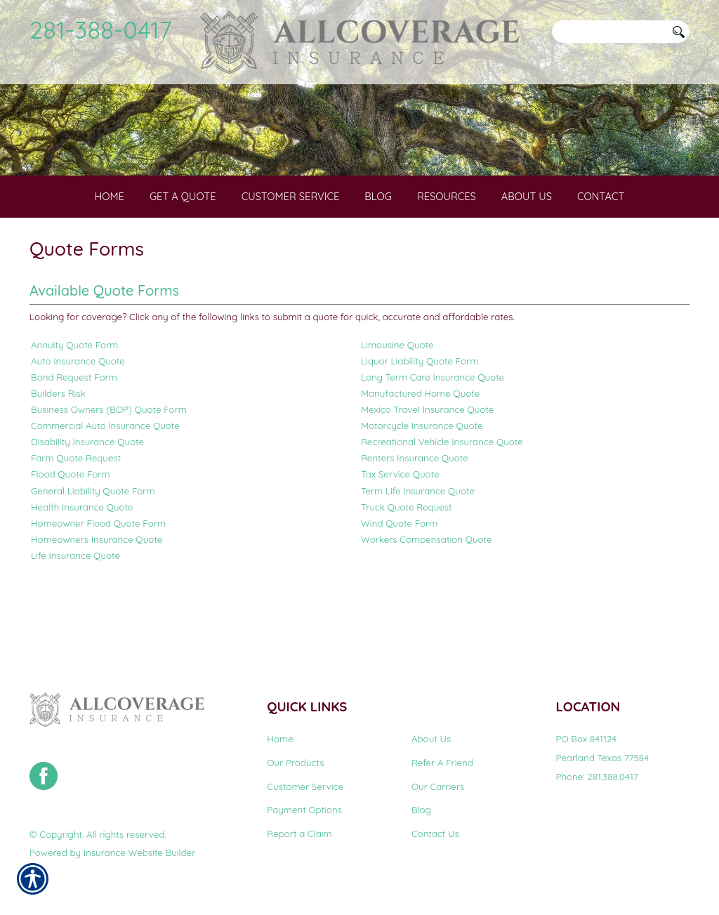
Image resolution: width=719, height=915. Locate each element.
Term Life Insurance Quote (418, 545)
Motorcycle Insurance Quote (421, 480)
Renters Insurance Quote (414, 512)
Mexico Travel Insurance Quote (427, 464)
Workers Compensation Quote (426, 593)
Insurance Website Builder (139, 853)
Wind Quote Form (399, 577)
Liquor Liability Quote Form (419, 415)
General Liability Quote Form (93, 545)
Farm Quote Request (76, 512)
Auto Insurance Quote (78, 415)
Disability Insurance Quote (87, 496)
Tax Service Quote (400, 528)
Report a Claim (299, 834)
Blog (421, 810)
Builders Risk (58, 448)
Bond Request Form (74, 431)
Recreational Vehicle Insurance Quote (442, 496)
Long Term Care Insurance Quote (432, 431)
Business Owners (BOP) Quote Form (109, 464)
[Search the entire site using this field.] (609, 31)
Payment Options (304, 810)
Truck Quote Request (406, 561)
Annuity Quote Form (74, 399)
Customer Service (305, 786)
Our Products (295, 763)
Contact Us (435, 834)
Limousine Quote (397, 399)
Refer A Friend (442, 763)
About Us (431, 739)
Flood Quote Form (70, 528)
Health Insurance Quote (82, 561)
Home (280, 739)
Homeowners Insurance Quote (96, 593)
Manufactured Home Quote (420, 448)
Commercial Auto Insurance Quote (105, 480)
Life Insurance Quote (75, 609)
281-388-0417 (100, 29)
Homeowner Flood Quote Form (98, 577)
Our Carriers (437, 786)
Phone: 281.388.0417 (596, 776)
